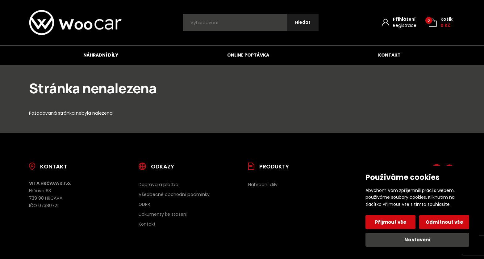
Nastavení (417, 239)
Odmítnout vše (444, 222)
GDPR (144, 204)
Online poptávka (248, 55)
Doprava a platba (158, 184)
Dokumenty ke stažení (163, 214)
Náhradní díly (100, 55)
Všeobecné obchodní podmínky (174, 194)
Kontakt (389, 55)
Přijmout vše (390, 222)
